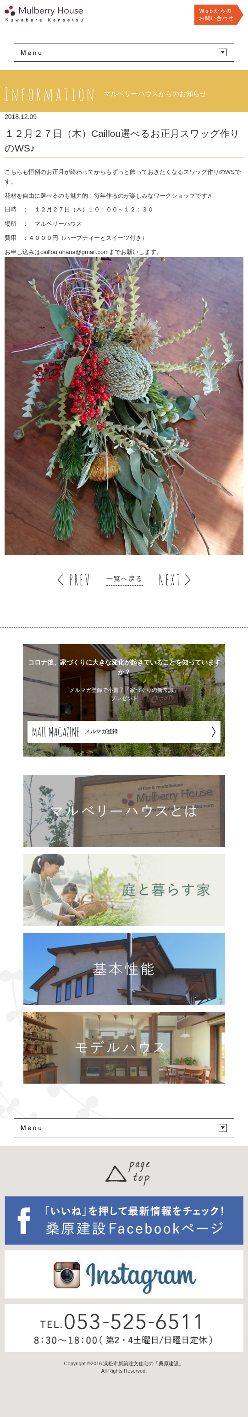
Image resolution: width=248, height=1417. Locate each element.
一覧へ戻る (124, 578)
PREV (80, 579)
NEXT (170, 579)
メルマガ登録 (75, 732)
